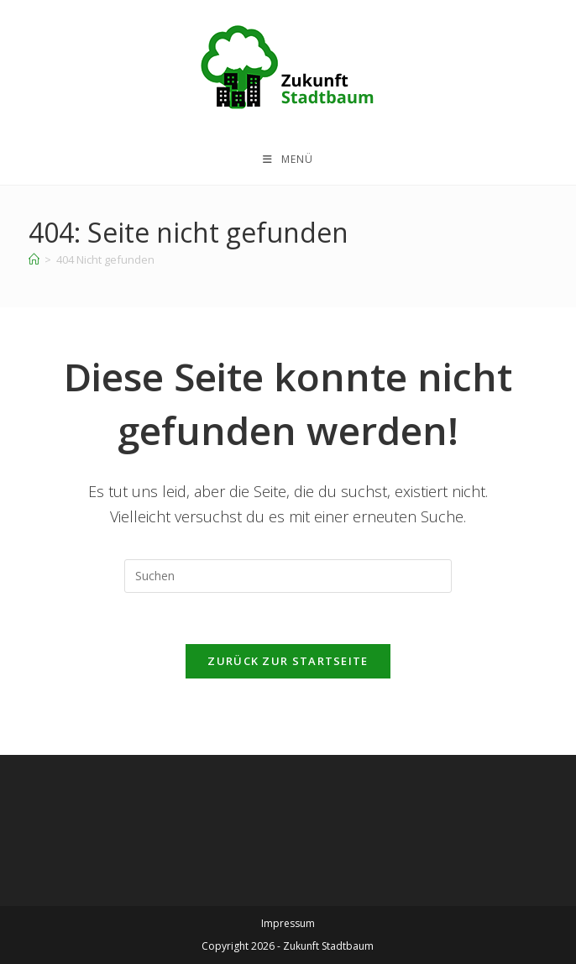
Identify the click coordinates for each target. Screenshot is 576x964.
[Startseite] (34, 259)
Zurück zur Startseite (287, 660)
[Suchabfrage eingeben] (288, 576)
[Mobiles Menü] (288, 159)
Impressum (288, 923)
